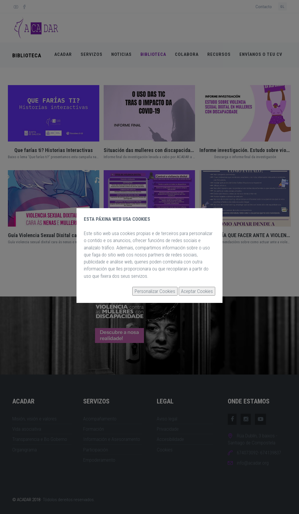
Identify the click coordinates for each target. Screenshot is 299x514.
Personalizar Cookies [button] (155, 291)
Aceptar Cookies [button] (197, 291)
